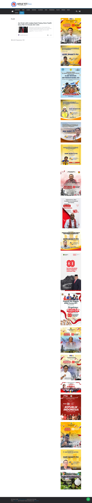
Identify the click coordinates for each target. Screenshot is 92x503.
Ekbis (23, 9)
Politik (58, 9)
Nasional (34, 9)
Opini (46, 9)
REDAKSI (63, 9)
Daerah (16, 12)
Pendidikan (51, 9)
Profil (21, 12)
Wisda (68, 9)
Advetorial (17, 9)
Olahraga (40, 9)
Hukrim (28, 9)
